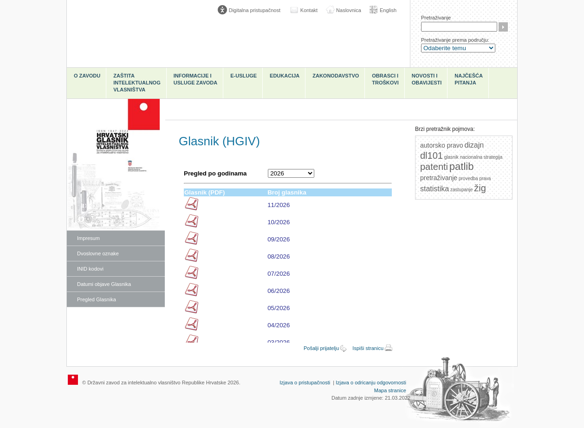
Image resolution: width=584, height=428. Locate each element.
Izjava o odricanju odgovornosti (371, 382)
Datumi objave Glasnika (104, 284)
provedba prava (475, 178)
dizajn (474, 145)
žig (480, 188)
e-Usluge (243, 75)
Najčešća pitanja (468, 79)
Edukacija (284, 75)
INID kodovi (90, 269)
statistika (434, 189)
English (388, 10)
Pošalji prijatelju (321, 348)
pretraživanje (438, 178)
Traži (503, 27)
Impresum (88, 238)
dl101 (431, 155)
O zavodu (87, 75)
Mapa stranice (390, 390)
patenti (434, 167)
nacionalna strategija (481, 157)
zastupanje (461, 189)
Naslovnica (348, 10)
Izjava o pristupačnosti (304, 382)
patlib (461, 166)
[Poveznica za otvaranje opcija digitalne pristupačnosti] (251, 10)
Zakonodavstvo (335, 75)
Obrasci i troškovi (385, 79)
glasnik (451, 157)
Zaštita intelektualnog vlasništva (136, 82)
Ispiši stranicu (367, 348)
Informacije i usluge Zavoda (196, 79)
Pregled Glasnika (96, 299)
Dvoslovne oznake (98, 253)
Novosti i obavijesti (427, 79)
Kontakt (309, 10)
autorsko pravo (441, 145)
